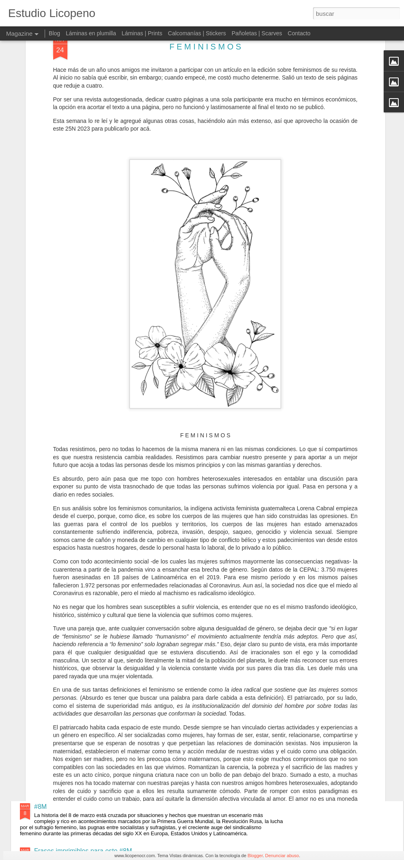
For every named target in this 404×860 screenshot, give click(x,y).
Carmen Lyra (144, 530)
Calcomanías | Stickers (197, 33)
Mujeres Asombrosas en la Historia (175, 622)
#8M (40, 806)
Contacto (299, 33)
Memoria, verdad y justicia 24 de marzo (182, 714)
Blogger (255, 855)
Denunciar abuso (282, 855)
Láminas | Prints (142, 33)
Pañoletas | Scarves (256, 33)
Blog (54, 33)
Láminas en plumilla (91, 33)
